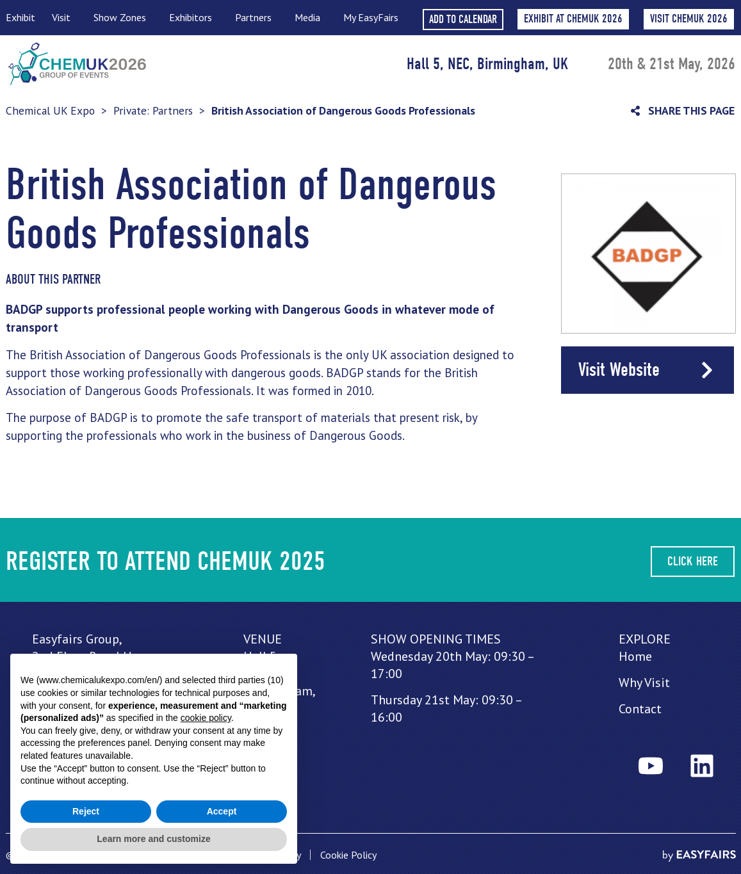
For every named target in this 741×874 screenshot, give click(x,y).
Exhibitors (193, 17)
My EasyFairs (370, 17)
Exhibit (20, 17)
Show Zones (123, 17)
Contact (640, 708)
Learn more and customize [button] (153, 839)
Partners (256, 17)
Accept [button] (222, 811)
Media (311, 17)
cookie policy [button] (206, 718)
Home (635, 656)
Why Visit (644, 682)
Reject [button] (85, 811)
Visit (64, 17)
